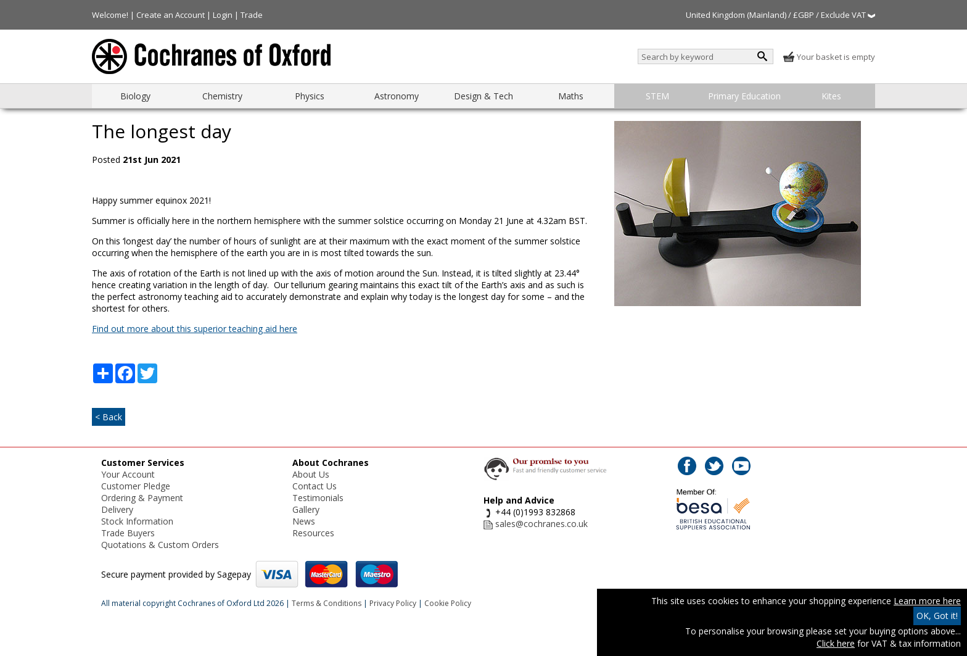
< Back (108, 417)
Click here (836, 643)
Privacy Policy (392, 603)
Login (222, 14)
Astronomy (396, 96)
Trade (252, 14)
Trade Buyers (128, 533)
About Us (310, 474)
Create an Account (170, 14)
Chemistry (222, 96)
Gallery (305, 509)
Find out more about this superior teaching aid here (194, 328)
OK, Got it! (937, 615)
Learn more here (927, 601)
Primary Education (744, 96)
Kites (831, 96)
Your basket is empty (829, 56)
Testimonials (318, 498)
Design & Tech (483, 96)
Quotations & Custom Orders (160, 544)
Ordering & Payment (142, 498)
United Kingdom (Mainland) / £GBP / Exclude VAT (780, 14)
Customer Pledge (135, 486)
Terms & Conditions (326, 603)
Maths (570, 96)
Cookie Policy (447, 603)
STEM (657, 96)
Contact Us (314, 486)
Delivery (117, 509)
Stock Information (137, 521)
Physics (309, 96)
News (303, 521)
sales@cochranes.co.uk (541, 523)
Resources (313, 533)
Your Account (128, 474)
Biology (135, 96)
